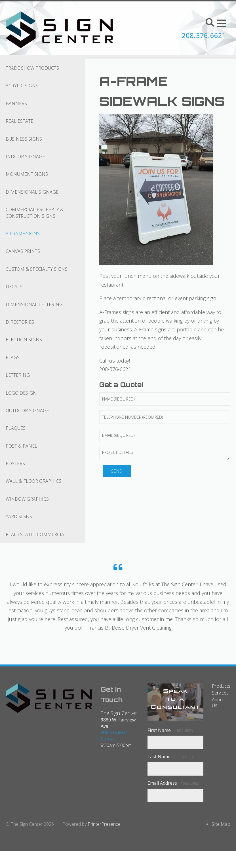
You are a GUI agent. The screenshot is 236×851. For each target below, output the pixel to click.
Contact (109, 739)
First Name (160, 730)
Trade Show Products (32, 68)
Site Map (221, 824)
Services (220, 693)
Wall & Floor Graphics (33, 481)
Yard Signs (19, 516)
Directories (20, 322)
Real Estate (19, 121)
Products (221, 686)
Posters (15, 463)
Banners (16, 103)
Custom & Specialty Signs (37, 269)
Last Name (160, 756)
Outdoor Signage (27, 410)
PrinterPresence (104, 824)
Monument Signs (27, 174)
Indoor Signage (25, 156)
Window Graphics (27, 499)
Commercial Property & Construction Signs (35, 212)
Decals (14, 286)
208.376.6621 (202, 35)
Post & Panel (21, 446)
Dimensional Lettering (34, 304)
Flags (13, 357)
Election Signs (24, 339)
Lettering (18, 375)
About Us (218, 702)
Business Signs (24, 139)
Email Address (163, 783)
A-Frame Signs (23, 233)
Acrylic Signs (22, 85)
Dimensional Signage (32, 192)
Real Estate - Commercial (36, 534)
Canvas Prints (23, 251)
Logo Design (21, 393)
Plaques (16, 428)
